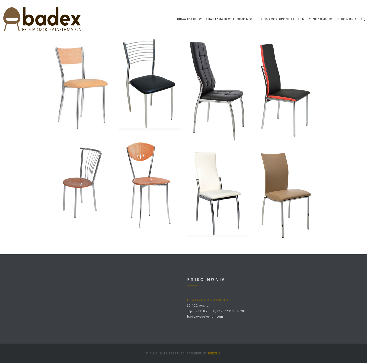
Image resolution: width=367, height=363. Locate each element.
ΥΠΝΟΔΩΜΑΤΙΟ (320, 19)
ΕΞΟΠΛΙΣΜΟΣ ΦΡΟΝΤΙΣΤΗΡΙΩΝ (281, 19)
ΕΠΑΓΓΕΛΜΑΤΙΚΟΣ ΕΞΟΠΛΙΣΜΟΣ (229, 19)
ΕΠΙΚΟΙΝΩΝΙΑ (347, 19)
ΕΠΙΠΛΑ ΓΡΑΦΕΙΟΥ (189, 19)
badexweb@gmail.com (205, 316)
